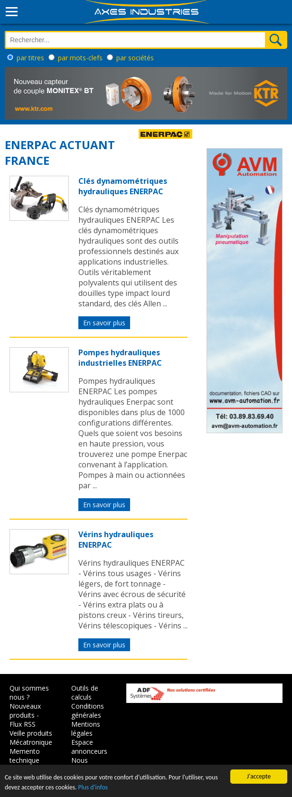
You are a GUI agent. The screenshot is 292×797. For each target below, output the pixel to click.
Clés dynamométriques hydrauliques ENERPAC (122, 186)
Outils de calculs (84, 692)
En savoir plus (104, 322)
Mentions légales (85, 729)
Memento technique (24, 756)
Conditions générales (87, 711)
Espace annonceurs (89, 747)
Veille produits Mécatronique (30, 738)
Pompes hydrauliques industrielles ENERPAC (120, 357)
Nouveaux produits (25, 711)
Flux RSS (22, 724)
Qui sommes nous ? (29, 692)
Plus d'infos (93, 787)
